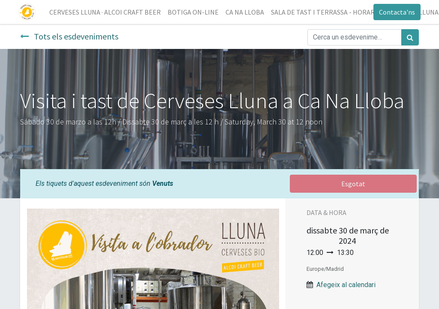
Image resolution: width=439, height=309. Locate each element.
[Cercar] (410, 37)
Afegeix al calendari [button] (346, 285)
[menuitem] (107, 12)
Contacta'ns (395, 12)
